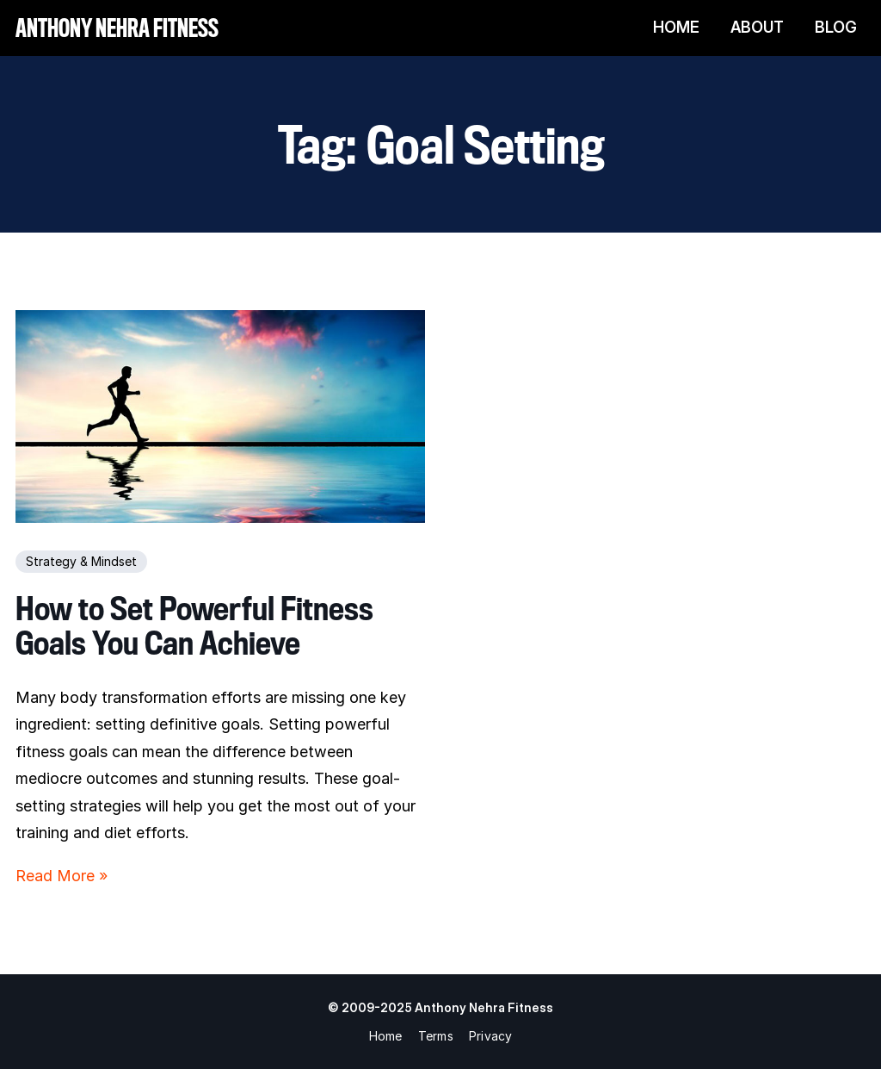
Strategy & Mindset (81, 561)
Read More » (61, 876)
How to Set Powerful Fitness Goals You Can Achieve (194, 626)
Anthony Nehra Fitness (117, 27)
